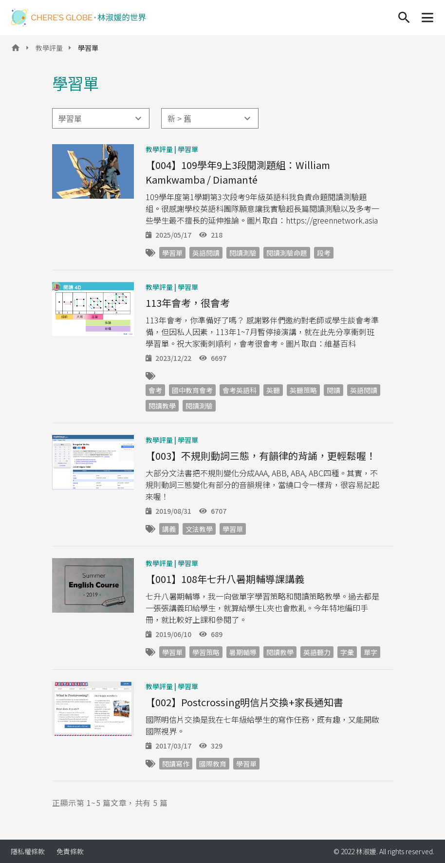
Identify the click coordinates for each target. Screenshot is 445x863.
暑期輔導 (243, 652)
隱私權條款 (28, 851)
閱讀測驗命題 (286, 253)
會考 (155, 390)
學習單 (188, 149)
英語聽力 (317, 652)
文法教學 (199, 529)
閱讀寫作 (175, 764)
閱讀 (333, 390)
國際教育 (212, 764)
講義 (169, 529)
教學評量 (49, 48)
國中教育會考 (192, 390)
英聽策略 (303, 390)
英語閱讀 (206, 253)
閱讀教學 (162, 406)
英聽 (273, 390)
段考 (324, 253)
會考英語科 (239, 390)
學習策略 (206, 652)
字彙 (347, 652)
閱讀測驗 (243, 253)
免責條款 (70, 851)
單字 (370, 652)
